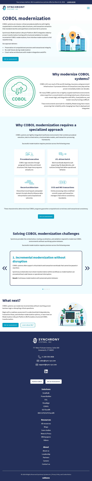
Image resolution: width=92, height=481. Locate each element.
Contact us (46, 464)
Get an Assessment (53, 381)
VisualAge (46, 403)
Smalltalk (46, 393)
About (46, 447)
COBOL (46, 406)
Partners (46, 457)
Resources (46, 420)
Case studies (46, 430)
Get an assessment (10, 59)
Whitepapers (46, 437)
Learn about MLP (28, 325)
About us (46, 451)
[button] (4, 268)
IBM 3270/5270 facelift (46, 413)
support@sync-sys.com (46, 364)
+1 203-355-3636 (46, 356)
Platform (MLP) (37, 381)
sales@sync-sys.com (46, 360)
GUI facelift (46, 410)
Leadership (46, 454)
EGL (46, 400)
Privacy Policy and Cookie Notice (61, 475)
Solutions (46, 389)
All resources (46, 424)
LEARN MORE (71, 2)
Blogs (46, 427)
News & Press (46, 434)
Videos (46, 440)
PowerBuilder (46, 396)
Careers (46, 461)
